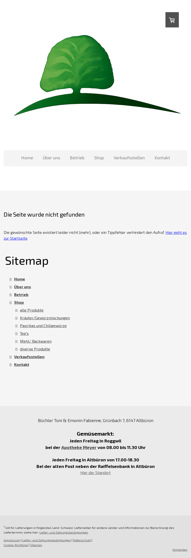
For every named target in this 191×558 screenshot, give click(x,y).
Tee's (24, 333)
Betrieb (77, 157)
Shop (99, 157)
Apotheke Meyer (79, 447)
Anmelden (180, 549)
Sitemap (36, 545)
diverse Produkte (35, 349)
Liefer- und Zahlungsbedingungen (63, 532)
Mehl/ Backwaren (36, 341)
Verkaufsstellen (129, 157)
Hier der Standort (95, 472)
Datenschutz (82, 540)
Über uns (51, 157)
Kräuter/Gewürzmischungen (45, 317)
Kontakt (162, 157)
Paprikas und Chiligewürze (43, 325)
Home (27, 157)
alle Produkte (32, 310)
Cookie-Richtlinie (16, 545)
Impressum (12, 540)
